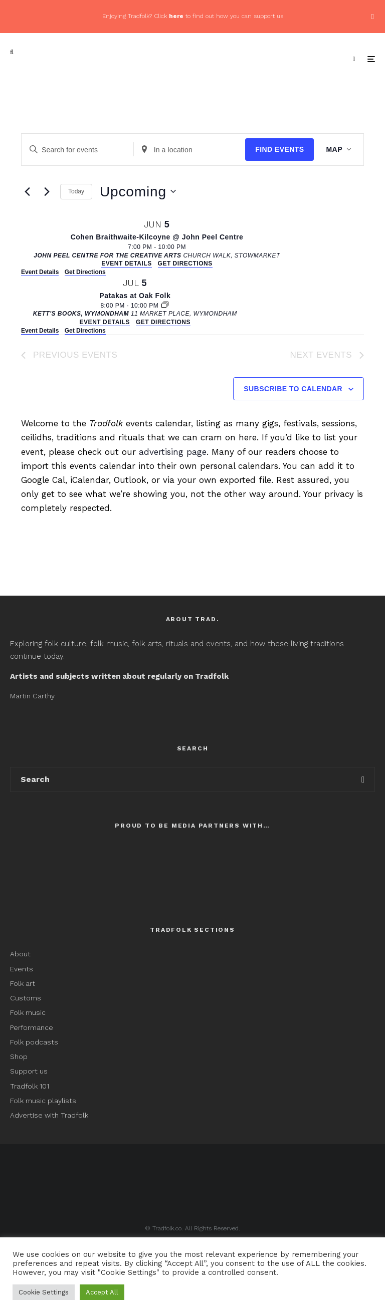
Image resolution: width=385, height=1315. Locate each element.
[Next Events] (47, 191)
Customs (25, 998)
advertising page (173, 452)
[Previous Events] (27, 191)
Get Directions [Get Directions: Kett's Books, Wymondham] (85, 330)
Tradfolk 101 (29, 1086)
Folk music (28, 1012)
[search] (362, 779)
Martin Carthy (32, 696)
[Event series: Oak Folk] (164, 305)
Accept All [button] (102, 1292)
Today (76, 191)
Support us (29, 1071)
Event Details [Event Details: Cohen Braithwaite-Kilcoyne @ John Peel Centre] (40, 272)
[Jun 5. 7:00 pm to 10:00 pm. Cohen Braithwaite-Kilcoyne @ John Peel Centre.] (157, 243)
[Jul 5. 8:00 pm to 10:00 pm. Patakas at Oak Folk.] (135, 301)
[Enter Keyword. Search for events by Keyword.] (77, 150)
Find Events (279, 149)
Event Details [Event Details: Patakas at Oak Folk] (40, 330)
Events (21, 969)
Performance (31, 1027)
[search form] (181, 779)
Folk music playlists (43, 1101)
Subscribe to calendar (293, 389)
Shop (19, 1057)
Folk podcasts (34, 1042)
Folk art (23, 983)
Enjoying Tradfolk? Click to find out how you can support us (192, 16)
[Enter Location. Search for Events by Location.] (190, 150)
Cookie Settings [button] (44, 1292)
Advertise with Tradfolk (49, 1115)
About (20, 954)
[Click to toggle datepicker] (138, 192)
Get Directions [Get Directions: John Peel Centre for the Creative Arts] (85, 272)
